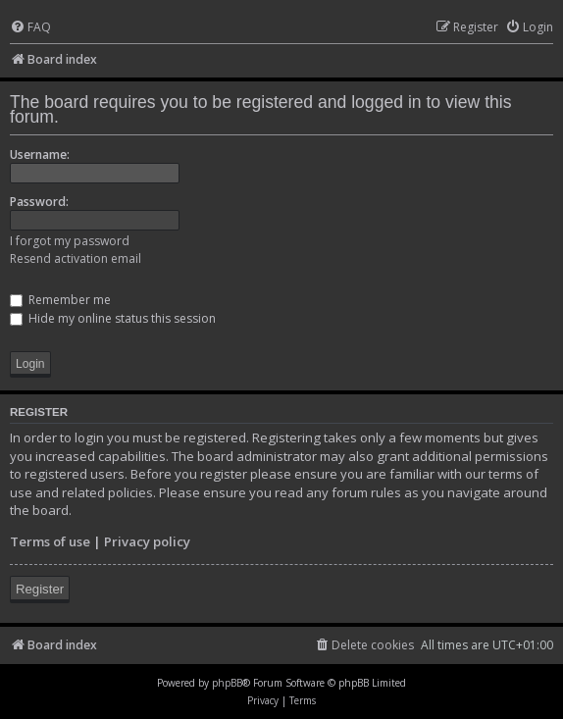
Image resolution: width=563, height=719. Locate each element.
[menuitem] (30, 28)
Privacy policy (147, 541)
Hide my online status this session (113, 318)
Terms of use (50, 541)
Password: (39, 201)
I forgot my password (69, 240)
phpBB (227, 683)
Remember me (60, 299)
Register (40, 589)
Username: (40, 154)
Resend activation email (75, 258)
